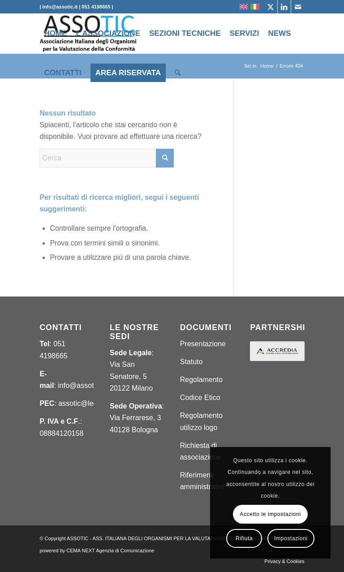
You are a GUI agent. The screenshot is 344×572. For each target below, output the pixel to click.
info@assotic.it (81, 385)
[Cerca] (177, 73)
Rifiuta (244, 538)
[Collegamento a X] (270, 6)
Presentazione (203, 344)
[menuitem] (55, 33)
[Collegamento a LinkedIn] (284, 6)
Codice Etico (200, 397)
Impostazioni (291, 538)
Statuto (191, 362)
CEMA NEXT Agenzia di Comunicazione (110, 550)
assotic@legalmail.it (90, 403)
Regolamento (201, 379)
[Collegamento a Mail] (298, 6)
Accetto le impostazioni (270, 514)
